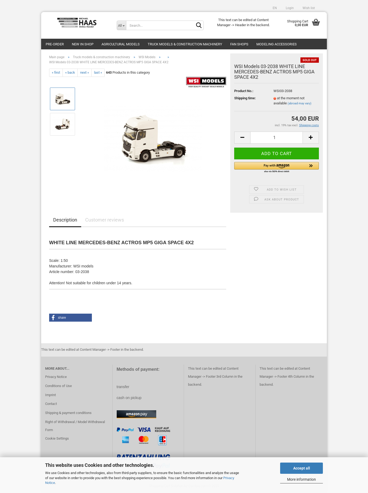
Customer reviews (104, 220)
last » (98, 72)
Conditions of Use (58, 386)
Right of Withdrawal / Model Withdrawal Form (75, 426)
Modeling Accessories (276, 44)
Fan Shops (239, 44)
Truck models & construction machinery (185, 44)
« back (70, 72)
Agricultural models (120, 44)
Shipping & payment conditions (68, 413)
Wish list (308, 8)
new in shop (82, 44)
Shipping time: (245, 98)
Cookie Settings (57, 438)
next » (84, 72)
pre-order (55, 44)
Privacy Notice (56, 377)
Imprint (50, 395)
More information (301, 479)
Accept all (301, 468)
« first (56, 72)
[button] (276, 167)
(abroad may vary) (299, 103)
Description (65, 220)
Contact (51, 404)
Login (289, 8)
